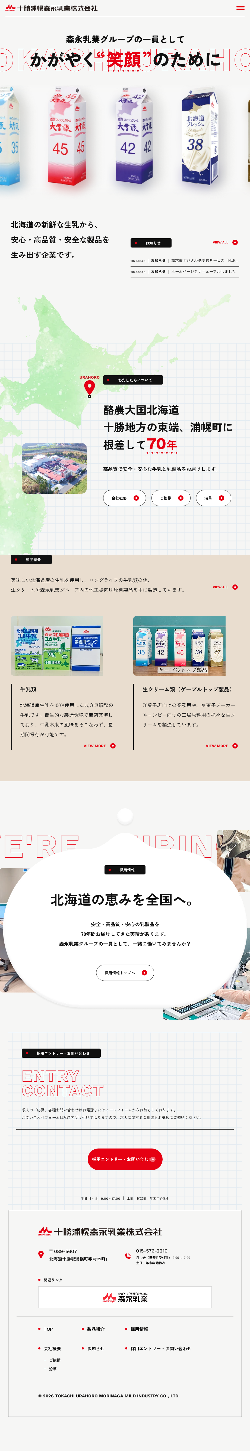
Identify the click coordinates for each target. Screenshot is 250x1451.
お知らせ (96, 1374)
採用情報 (139, 1355)
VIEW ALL (219, 242)
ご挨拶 (168, 506)
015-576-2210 (125, 1210)
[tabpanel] (64, 690)
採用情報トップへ (119, 980)
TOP (48, 1355)
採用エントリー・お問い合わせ (120, 1169)
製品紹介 (96, 1355)
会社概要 (120, 506)
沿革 (212, 506)
